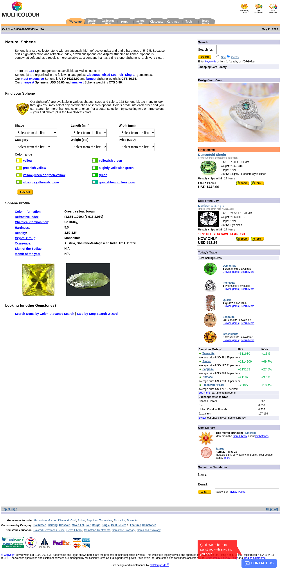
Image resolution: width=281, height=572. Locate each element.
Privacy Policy (237, 491)
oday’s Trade (207, 252)
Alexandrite (40, 520)
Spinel (81, 520)
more (227, 457)
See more (204, 392)
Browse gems (231, 271)
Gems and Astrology (148, 530)
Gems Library (74, 530)
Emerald (250, 432)
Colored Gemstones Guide (49, 530)
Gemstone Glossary (123, 530)
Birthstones (261, 436)
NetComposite (159, 565)
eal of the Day (208, 200)
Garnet (52, 520)
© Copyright (8, 554)
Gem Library (240, 436)
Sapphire (92, 520)
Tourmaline (105, 520)
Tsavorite (132, 520)
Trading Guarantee (255, 558)
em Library (206, 427)
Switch (202, 417)
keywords (210, 61)
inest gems (206, 149)
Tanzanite (119, 520)
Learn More (247, 271)
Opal (73, 520)
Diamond (63, 520)
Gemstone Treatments (97, 530)
